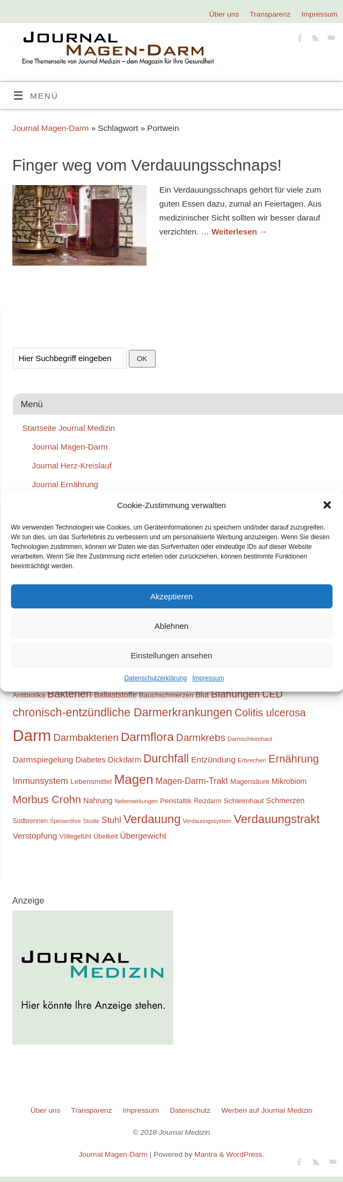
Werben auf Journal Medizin (266, 1110)
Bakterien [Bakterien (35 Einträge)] (69, 694)
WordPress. (245, 1154)
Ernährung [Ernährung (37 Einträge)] (293, 759)
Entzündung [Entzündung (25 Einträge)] (213, 759)
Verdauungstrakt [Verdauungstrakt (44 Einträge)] (276, 819)
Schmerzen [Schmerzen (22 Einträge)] (285, 800)
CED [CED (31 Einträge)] (272, 694)
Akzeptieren (171, 596)
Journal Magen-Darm (50, 128)
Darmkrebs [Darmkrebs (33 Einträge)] (200, 737)
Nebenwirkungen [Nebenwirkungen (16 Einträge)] (136, 801)
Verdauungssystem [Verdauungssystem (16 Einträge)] (207, 821)
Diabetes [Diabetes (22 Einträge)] (91, 759)
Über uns (224, 14)
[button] (327, 505)
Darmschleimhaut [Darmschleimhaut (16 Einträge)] (250, 739)
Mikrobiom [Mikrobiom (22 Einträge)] (289, 781)
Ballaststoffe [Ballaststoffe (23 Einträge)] (115, 695)
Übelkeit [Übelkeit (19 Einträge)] (105, 836)
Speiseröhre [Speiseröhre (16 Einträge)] (65, 821)
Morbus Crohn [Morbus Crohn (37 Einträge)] (47, 799)
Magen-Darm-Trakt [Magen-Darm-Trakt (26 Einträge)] (192, 780)
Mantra (205, 1154)
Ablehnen (171, 625)
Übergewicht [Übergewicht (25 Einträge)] (143, 835)
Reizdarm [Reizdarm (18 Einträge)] (207, 801)
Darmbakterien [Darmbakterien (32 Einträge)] (85, 737)
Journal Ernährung (65, 484)
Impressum (208, 678)
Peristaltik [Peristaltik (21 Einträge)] (176, 801)
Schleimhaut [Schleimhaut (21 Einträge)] (244, 801)
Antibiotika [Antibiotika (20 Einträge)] (29, 695)
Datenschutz (190, 1110)
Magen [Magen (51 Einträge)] (133, 779)
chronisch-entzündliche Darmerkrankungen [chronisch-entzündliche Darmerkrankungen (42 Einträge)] (122, 712)
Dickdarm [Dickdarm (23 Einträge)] (124, 759)
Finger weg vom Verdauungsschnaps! (147, 165)
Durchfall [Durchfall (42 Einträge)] (166, 758)
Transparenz (270, 14)
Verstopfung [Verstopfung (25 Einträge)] (35, 835)
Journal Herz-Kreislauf (72, 465)
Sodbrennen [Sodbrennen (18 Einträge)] (30, 821)
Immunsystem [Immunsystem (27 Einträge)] (40, 781)
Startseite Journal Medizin (69, 427)
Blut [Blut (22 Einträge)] (201, 695)
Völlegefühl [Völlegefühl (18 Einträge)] (75, 836)
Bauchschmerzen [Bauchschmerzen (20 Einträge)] (166, 695)
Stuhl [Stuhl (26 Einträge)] (111, 820)
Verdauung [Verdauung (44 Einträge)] (152, 819)
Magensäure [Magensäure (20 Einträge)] (249, 781)
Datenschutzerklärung (155, 678)
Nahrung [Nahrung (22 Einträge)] (97, 800)
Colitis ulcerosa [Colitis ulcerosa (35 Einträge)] (270, 712)
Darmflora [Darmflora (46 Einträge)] (147, 737)
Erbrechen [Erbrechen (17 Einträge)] (252, 760)
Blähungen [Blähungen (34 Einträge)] (235, 694)
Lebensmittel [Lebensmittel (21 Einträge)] (91, 781)
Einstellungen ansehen (172, 655)
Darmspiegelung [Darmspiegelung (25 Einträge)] (43, 759)
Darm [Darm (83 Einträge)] (32, 735)
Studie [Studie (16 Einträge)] (91, 821)
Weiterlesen (239, 231)
